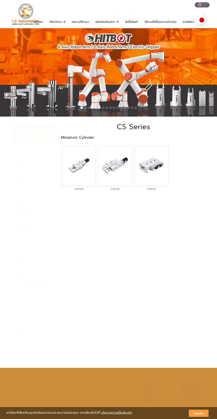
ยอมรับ (199, 413)
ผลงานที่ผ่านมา (80, 22)
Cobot (19, 166)
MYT (17, 344)
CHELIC (20, 333)
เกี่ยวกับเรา (57, 22)
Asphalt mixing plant (31, 285)
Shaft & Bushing (28, 273)
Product (21, 261)
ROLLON (21, 321)
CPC (35, 250)
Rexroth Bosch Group (35, 155)
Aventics (35, 190)
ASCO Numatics (35, 202)
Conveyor (22, 178)
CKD (17, 297)
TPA (35, 309)
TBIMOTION (35, 226)
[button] (16, 72)
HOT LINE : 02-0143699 (128, 10)
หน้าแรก (38, 22)
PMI (17, 238)
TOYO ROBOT (35, 214)
